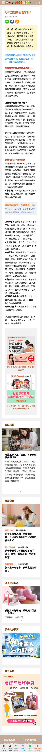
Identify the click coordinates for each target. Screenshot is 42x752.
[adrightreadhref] (21, 645)
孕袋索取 (10, 748)
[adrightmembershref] (21, 596)
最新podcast (23, 748)
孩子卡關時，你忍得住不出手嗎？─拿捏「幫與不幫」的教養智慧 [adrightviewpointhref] (20, 554)
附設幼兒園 (30, 740)
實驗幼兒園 (28, 744)
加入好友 (30, 748)
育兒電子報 (3, 748)
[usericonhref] (38, 2)
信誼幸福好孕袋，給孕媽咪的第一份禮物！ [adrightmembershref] (20, 612)
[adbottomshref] (21, 350)
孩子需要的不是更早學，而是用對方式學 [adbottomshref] (21, 368)
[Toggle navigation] (3, 3)
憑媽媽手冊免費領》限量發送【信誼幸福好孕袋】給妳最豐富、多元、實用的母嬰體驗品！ (20, 58)
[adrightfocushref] (21, 460)
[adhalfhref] (21, 208)
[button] (30, 2)
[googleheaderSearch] (36, 2)
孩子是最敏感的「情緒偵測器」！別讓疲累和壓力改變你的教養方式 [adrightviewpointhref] (20, 537)
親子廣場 (16, 748)
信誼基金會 (9, 740)
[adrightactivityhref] (21, 700)
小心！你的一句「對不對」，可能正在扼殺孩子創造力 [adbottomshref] (21, 407)
